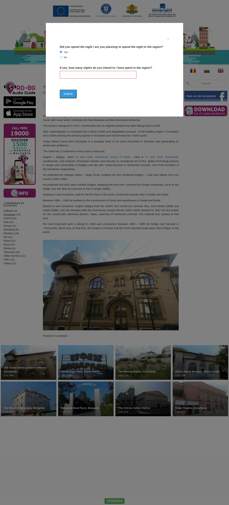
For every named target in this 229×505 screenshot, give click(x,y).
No (65, 57)
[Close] (168, 39)
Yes (66, 52)
